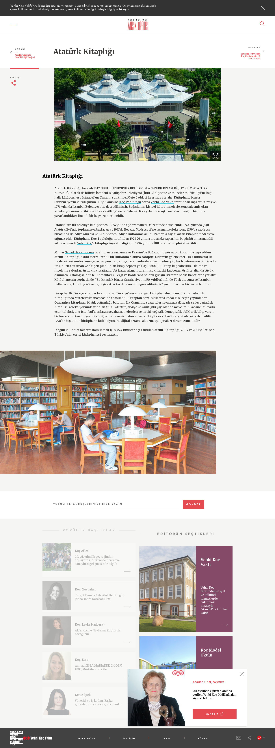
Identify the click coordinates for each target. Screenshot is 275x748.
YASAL (166, 739)
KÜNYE (202, 739)
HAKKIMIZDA (87, 739)
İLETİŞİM (129, 739)
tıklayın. (124, 9)
